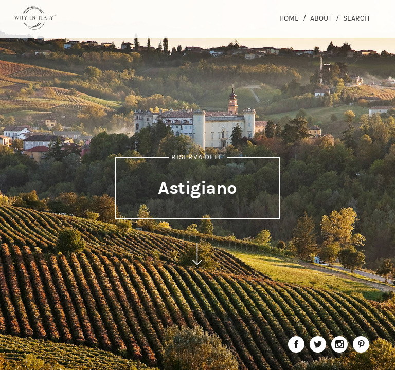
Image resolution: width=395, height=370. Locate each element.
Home (289, 18)
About (321, 18)
